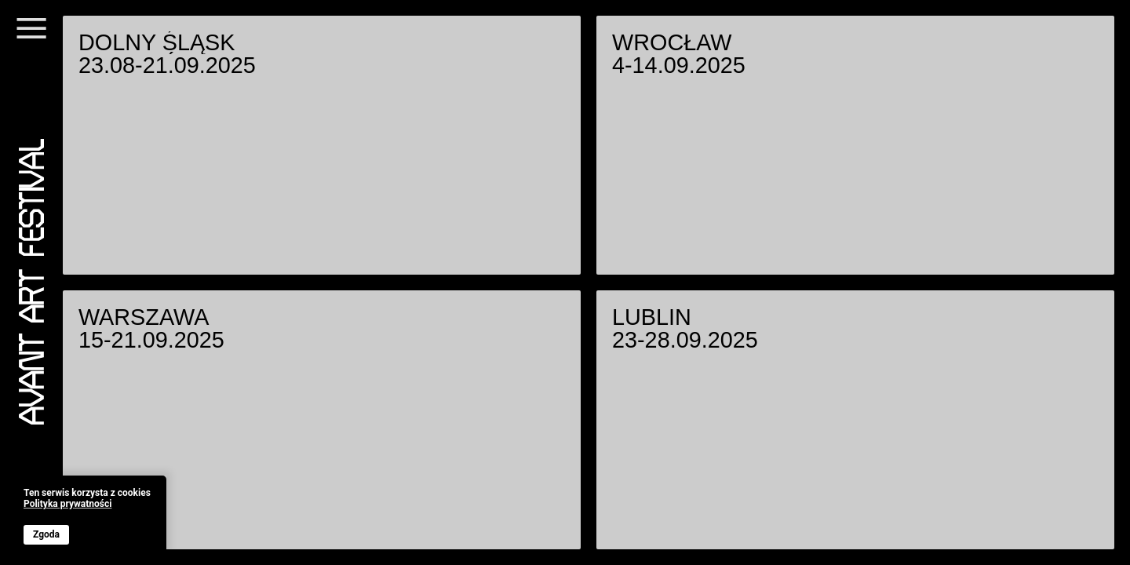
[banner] (87, 516)
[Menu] (31, 37)
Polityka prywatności (67, 504)
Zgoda (46, 534)
